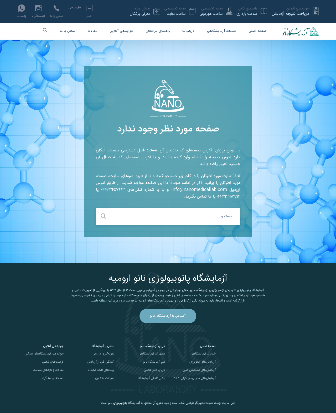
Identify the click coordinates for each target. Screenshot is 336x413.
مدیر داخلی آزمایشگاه (151, 378)
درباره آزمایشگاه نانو (152, 346)
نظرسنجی (74, 7)
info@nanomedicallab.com (199, 189)
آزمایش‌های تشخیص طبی (199, 370)
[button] (45, 31)
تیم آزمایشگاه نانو (154, 361)
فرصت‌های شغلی (53, 361)
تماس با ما (56, 11)
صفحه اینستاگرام (53, 378)
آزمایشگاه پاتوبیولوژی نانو (124, 403)
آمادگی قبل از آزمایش (100, 361)
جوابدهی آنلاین (121, 31)
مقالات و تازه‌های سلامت (48, 370)
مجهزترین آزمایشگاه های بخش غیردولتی (195, 290)
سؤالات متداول (104, 378)
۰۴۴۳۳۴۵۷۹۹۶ (228, 196)
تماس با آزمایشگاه (103, 346)
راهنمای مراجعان (158, 31)
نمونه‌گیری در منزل (102, 353)
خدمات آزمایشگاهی (221, 31)
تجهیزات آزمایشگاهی (151, 353)
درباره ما (188, 31)
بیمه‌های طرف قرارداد (101, 370)
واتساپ (22, 11)
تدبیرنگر (200, 403)
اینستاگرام (38, 11)
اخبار (89, 11)
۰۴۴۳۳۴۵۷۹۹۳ (113, 189)
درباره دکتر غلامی (154, 370)
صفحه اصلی (258, 31)
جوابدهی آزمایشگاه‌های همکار (45, 353)
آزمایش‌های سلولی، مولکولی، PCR (194, 378)
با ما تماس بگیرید (200, 196)
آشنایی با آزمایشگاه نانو (168, 316)
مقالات (92, 31)
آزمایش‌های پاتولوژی (202, 361)
